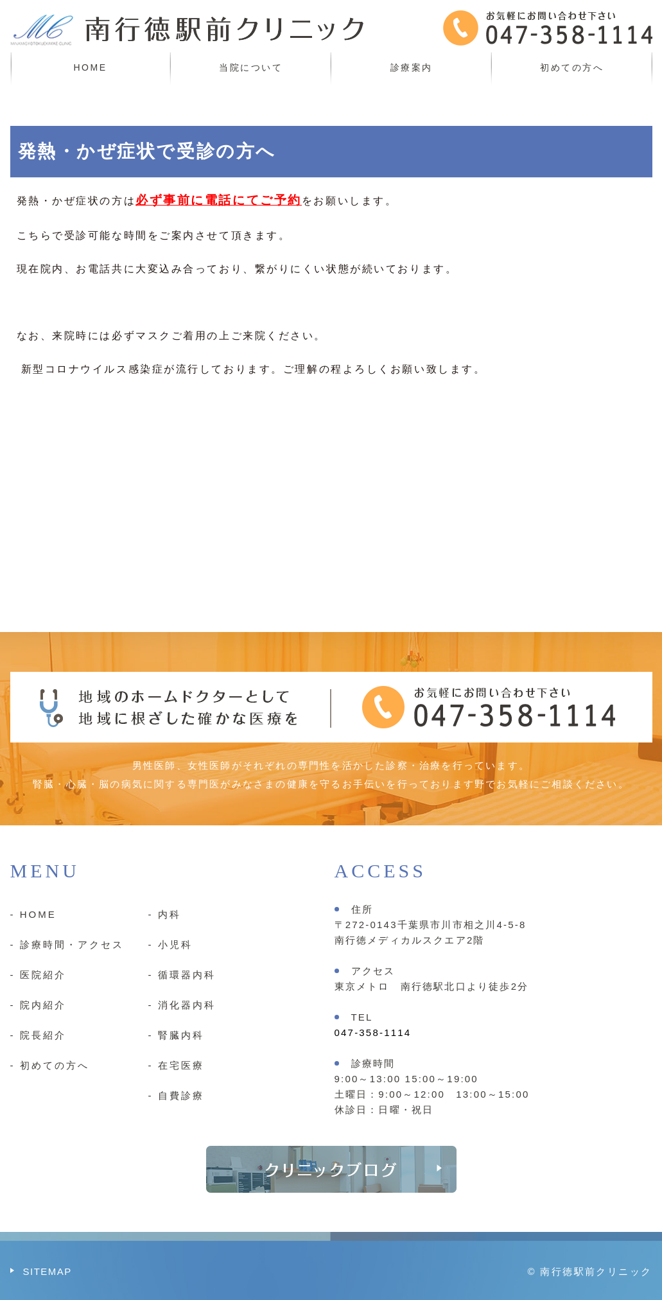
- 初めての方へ (49, 1065)
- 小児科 (170, 944)
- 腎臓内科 (176, 1035)
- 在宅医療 (176, 1065)
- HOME (33, 914)
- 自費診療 (176, 1095)
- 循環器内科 (182, 974)
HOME (90, 67)
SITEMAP (47, 1271)
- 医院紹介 (38, 974)
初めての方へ (572, 67)
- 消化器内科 (182, 1004)
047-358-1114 (373, 1032)
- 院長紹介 (38, 1035)
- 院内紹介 (38, 1004)
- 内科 (164, 914)
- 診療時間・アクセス (67, 944)
